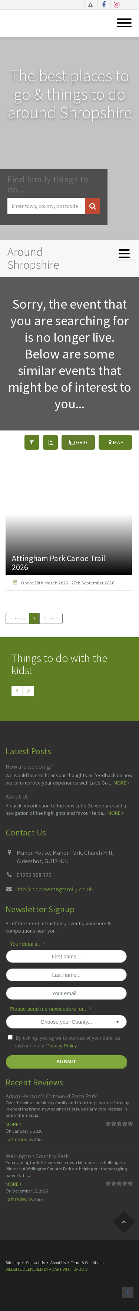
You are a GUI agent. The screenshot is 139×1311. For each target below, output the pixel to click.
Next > (50, 618)
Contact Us (35, 1262)
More (121, 782)
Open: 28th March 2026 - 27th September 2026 (67, 583)
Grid (78, 442)
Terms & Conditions (87, 1262)
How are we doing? (29, 766)
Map (116, 442)
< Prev (18, 618)
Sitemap (13, 1262)
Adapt (55, 1269)
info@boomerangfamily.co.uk (55, 889)
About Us (17, 796)
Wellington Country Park (37, 1156)
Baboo (80, 1269)
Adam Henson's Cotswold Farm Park (51, 1096)
